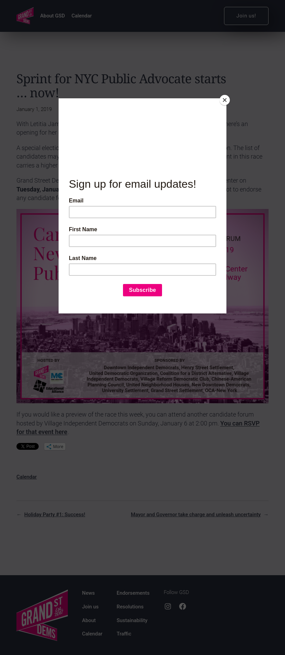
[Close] (225, 100)
